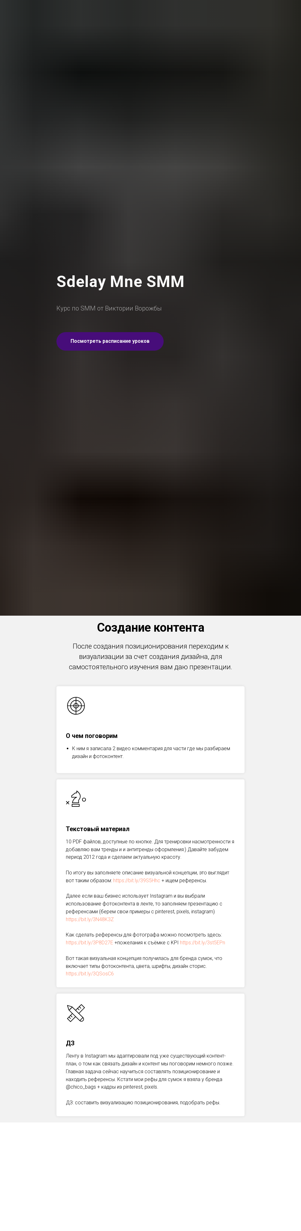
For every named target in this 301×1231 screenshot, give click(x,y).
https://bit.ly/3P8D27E (89, 943)
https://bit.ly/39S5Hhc (136, 880)
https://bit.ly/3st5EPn (202, 943)
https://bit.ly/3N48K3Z (90, 919)
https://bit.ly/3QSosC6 (90, 974)
